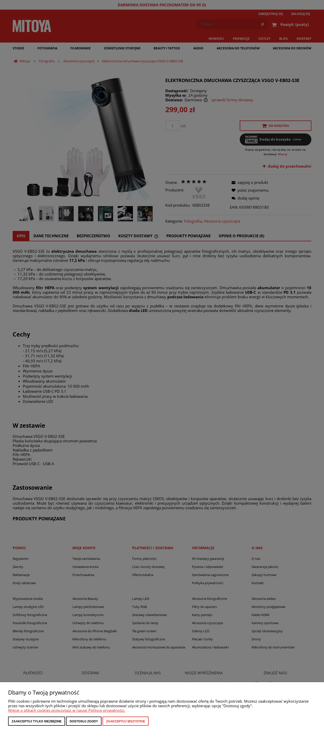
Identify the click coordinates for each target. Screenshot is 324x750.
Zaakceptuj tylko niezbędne (37, 721)
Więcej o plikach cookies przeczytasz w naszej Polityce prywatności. (66, 710)
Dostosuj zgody (84, 721)
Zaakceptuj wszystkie (125, 721)
